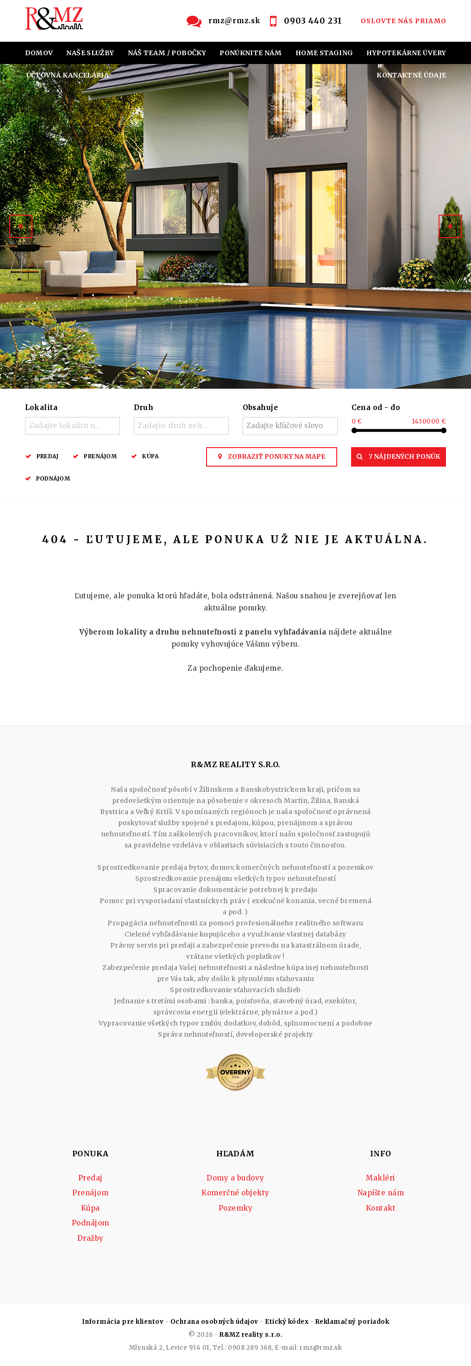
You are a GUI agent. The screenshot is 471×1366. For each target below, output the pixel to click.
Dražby (90, 1238)
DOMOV (39, 53)
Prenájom (100, 456)
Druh (144, 407)
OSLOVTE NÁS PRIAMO (403, 21)
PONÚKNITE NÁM (251, 53)
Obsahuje (260, 407)
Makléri (380, 1178)
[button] (20, 226)
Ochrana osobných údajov (214, 1322)
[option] (235, 226)
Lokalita (41, 407)
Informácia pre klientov (122, 1322)
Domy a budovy (235, 1178)
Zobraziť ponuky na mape (271, 457)
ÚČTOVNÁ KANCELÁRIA (67, 75)
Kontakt (381, 1208)
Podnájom (53, 478)
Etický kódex (286, 1322)
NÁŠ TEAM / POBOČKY (167, 53)
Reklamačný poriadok (352, 1322)
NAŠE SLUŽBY (90, 53)
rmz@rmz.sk (234, 20)
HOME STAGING (324, 53)
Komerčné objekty (235, 1192)
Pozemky (235, 1208)
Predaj (48, 456)
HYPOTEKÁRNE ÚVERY (406, 53)
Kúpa (150, 456)
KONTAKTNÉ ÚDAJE (411, 75)
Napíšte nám (381, 1192)
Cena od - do (376, 407)
